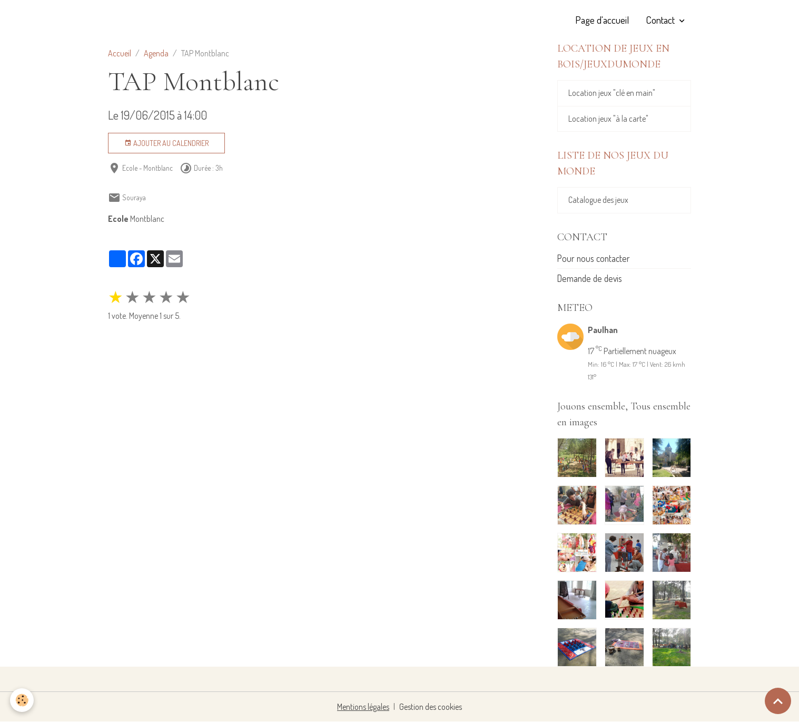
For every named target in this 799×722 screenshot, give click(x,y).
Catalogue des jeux (598, 201)
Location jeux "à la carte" (608, 119)
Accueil (119, 53)
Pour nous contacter (593, 259)
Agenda (156, 53)
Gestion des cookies (430, 707)
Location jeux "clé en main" (611, 93)
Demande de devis (589, 279)
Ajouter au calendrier (166, 143)
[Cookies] (22, 700)
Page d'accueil (602, 19)
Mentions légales (363, 707)
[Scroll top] (778, 701)
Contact (661, 19)
